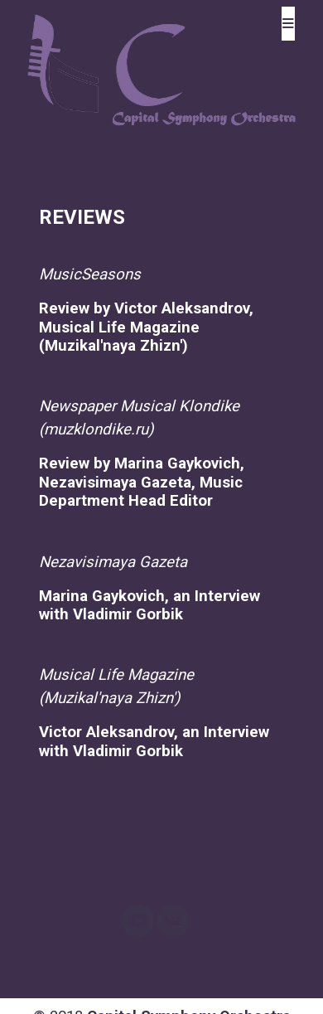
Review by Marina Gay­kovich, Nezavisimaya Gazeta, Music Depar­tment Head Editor (141, 482)
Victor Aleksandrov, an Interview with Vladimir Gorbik (154, 741)
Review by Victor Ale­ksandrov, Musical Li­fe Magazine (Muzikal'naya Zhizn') (146, 327)
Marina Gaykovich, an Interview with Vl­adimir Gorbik (149, 605)
